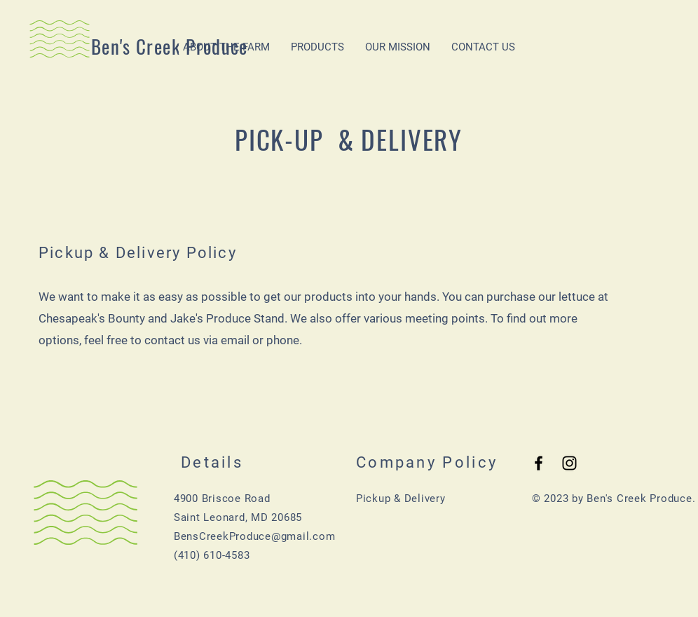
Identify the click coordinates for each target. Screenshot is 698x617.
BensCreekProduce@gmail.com (255, 536)
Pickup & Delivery (401, 498)
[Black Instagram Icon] (569, 463)
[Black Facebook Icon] (538, 463)
